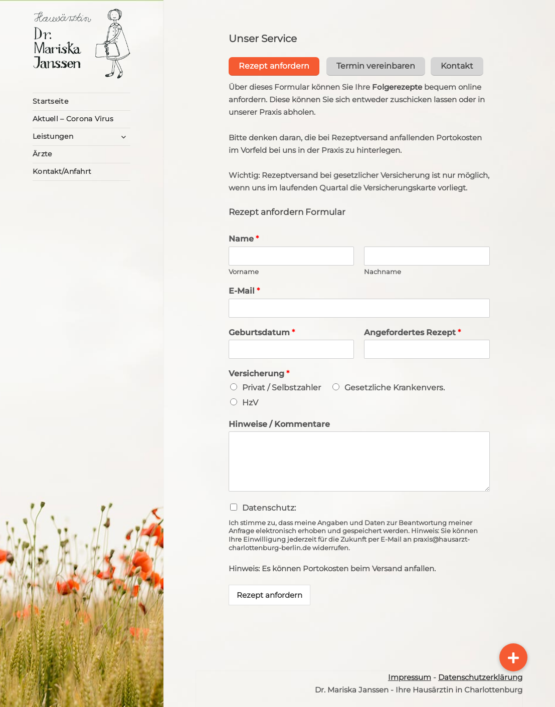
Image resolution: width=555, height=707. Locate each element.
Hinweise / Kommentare (279, 422)
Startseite (50, 101)
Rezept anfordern (269, 593)
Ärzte (42, 153)
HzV (250, 401)
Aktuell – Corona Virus (73, 118)
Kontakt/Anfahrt (62, 171)
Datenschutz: (269, 506)
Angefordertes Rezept (412, 330)
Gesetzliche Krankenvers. (394, 386)
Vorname (244, 270)
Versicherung (259, 372)
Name (244, 237)
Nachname (382, 270)
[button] (513, 657)
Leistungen (53, 136)
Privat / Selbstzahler (281, 386)
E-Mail (244, 289)
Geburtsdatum (262, 330)
